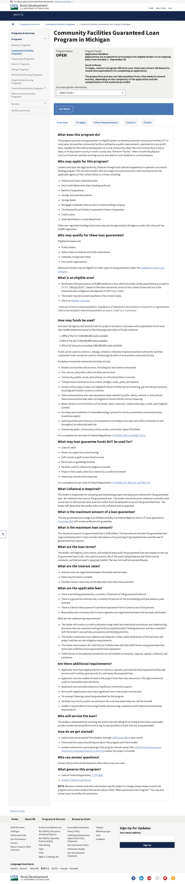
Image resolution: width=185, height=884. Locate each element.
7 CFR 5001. (97, 775)
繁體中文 (45, 868)
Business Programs (21, 45)
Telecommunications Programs (27, 88)
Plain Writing (44, 845)
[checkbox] (3, 534)
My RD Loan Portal (21, 110)
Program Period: (93, 51)
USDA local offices (121, 737)
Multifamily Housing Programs (27, 74)
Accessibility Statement (78, 827)
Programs (17, 39)
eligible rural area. (80, 300)
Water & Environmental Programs (23, 95)
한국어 (55, 868)
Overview (62, 122)
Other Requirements (106, 122)
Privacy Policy (73, 831)
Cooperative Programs (23, 58)
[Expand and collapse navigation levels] (45, 38)
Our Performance (18, 839)
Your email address (130, 832)
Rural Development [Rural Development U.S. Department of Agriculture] (32, 7)
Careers (13, 843)
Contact (131, 122)
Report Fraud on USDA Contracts (20, 848)
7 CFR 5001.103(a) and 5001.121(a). (129, 435)
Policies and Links (18, 835)
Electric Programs (21, 64)
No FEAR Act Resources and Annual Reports (49, 833)
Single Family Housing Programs (22, 82)
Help (170, 8)
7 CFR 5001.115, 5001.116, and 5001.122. (131, 482)
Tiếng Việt (34, 868)
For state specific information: (71, 87)
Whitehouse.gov (103, 831)
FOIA (41, 852)
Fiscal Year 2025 (66, 521)
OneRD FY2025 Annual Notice (76, 780)
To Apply (81, 122)
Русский (74, 868)
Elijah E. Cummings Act (49, 856)
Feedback (100, 839)
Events (148, 122)
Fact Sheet (64, 108)
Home (151, 8)
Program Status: (64, 51)
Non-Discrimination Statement (76, 854)
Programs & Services (30, 24)
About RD (30, 819)
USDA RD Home (17, 827)
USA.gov (99, 827)
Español (13, 868)
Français (64, 868)
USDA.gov (14, 831)
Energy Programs (20, 69)
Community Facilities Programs (60, 24)
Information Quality (76, 849)
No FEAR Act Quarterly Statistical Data (49, 840)
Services (16, 103)
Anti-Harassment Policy (78, 845)
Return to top (17, 810)
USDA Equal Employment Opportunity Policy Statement (78, 838)
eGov (98, 835)
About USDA (161, 8)
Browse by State (81, 819)
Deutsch (23, 868)
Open (41, 849)
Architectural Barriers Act (50, 827)
